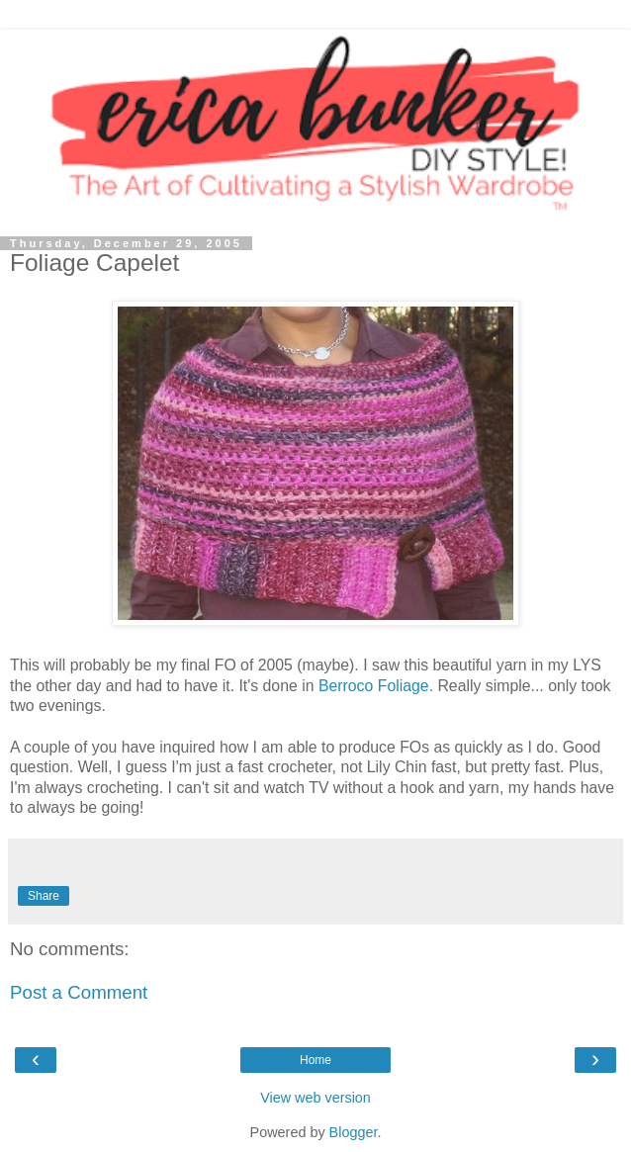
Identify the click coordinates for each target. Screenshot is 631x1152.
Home (315, 1060)
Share (43, 896)
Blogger (353, 1132)
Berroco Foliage (373, 685)
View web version (315, 1098)
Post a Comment (78, 992)
